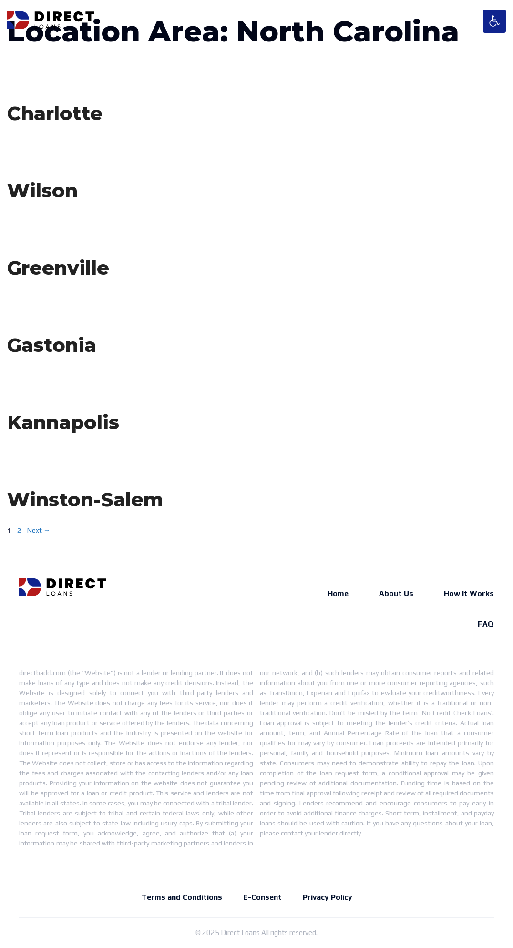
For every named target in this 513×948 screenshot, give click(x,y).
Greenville (58, 267)
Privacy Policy (327, 897)
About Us (396, 593)
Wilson (42, 190)
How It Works (469, 593)
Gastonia (51, 345)
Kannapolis (63, 422)
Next (38, 530)
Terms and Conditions (182, 897)
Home (338, 593)
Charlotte (55, 113)
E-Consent (262, 897)
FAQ (486, 624)
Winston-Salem (85, 499)
